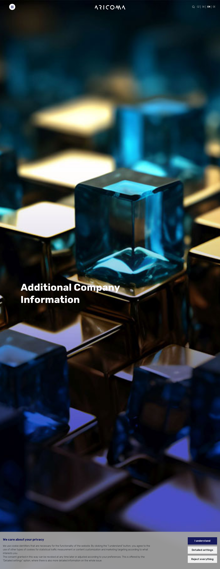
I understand (202, 540)
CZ (198, 6)
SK (203, 6)
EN (208, 6)
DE (214, 6)
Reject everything (202, 559)
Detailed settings (202, 550)
